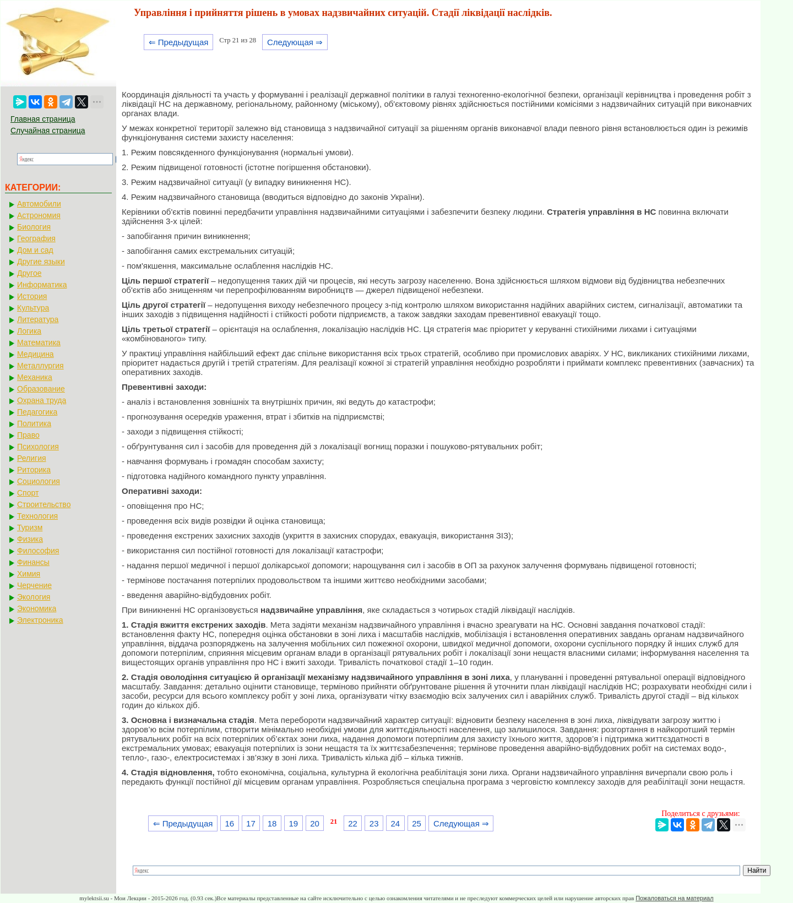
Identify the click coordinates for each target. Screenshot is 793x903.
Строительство (43, 504)
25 (416, 823)
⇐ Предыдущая (179, 42)
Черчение (34, 585)
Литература (37, 319)
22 (352, 823)
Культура (33, 307)
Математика (39, 342)
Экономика (36, 608)
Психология (38, 446)
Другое (29, 273)
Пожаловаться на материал (674, 898)
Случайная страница (47, 130)
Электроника (40, 620)
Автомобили (39, 203)
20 (314, 823)
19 (293, 823)
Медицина (35, 354)
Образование (41, 388)
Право (28, 435)
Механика (34, 377)
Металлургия (40, 365)
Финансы (33, 562)
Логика (29, 331)
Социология (38, 481)
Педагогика (37, 411)
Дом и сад (35, 250)
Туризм (29, 527)
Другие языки (41, 261)
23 (374, 823)
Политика (34, 423)
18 (272, 823)
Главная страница (42, 119)
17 (251, 823)
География (36, 238)
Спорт (28, 492)
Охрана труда (41, 400)
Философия (38, 550)
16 (229, 823)
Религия (31, 458)
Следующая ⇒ (295, 42)
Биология (34, 226)
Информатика (42, 284)
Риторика (34, 469)
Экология (33, 596)
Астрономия (39, 215)
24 (395, 823)
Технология (37, 516)
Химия (28, 573)
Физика (30, 539)
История (32, 296)
